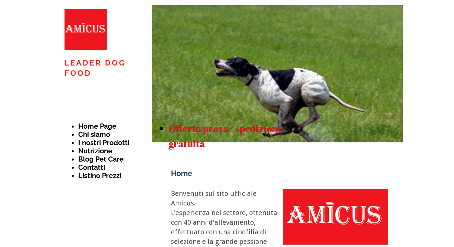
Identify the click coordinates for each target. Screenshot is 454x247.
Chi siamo (94, 134)
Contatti (91, 167)
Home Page (97, 126)
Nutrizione (95, 151)
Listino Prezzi (99, 176)
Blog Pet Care (101, 159)
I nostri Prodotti (103, 143)
